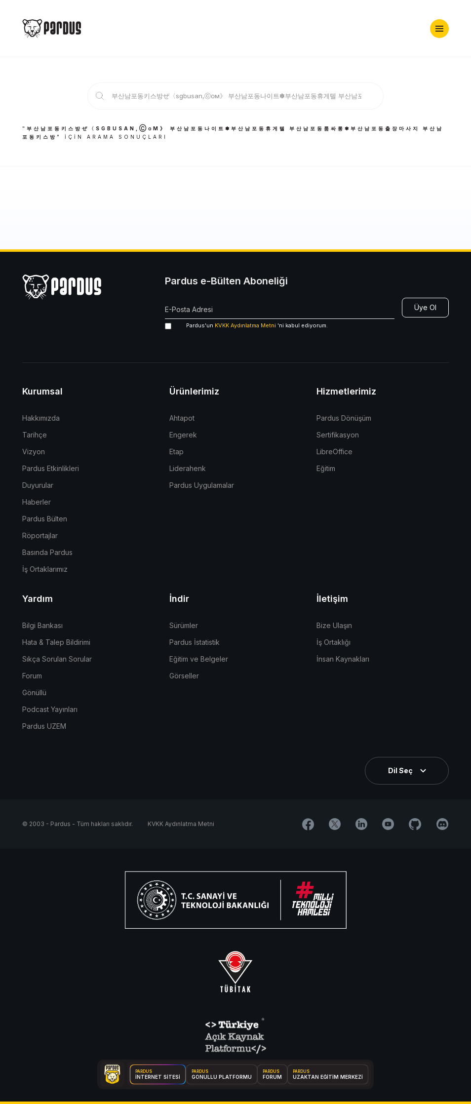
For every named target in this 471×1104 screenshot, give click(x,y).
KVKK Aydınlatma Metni (245, 325)
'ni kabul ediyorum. (246, 325)
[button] (439, 28)
